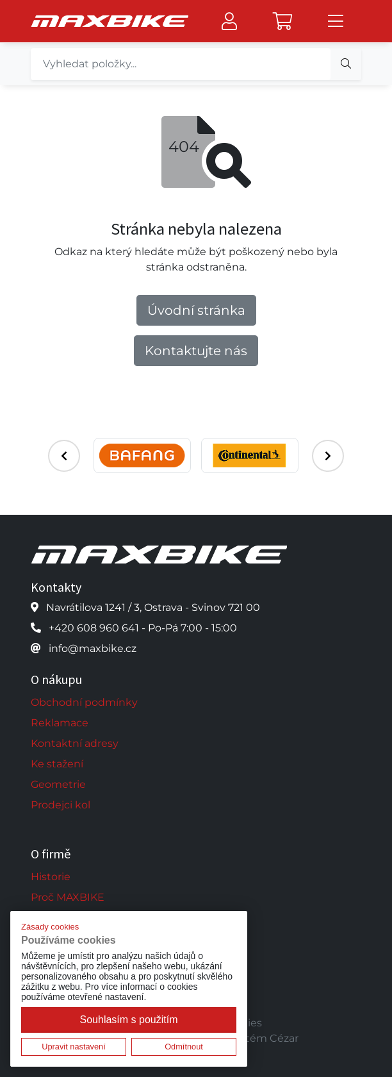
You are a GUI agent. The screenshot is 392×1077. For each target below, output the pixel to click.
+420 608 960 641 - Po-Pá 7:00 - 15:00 (143, 628)
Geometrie (58, 784)
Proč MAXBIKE (67, 897)
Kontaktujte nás (196, 350)
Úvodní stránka (196, 310)
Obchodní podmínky (84, 702)
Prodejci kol (60, 805)
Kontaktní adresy (74, 743)
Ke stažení (57, 764)
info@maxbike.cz (92, 648)
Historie (50, 877)
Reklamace (59, 723)
